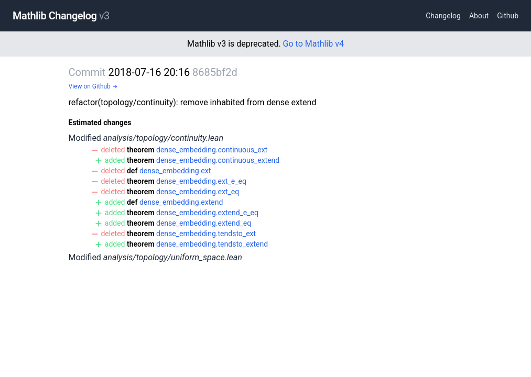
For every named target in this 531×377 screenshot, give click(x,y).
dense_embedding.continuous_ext (211, 150)
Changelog (443, 16)
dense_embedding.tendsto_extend (212, 244)
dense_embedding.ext (175, 171)
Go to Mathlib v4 (313, 44)
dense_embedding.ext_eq (197, 191)
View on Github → (93, 86)
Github (507, 16)
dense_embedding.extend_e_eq (207, 212)
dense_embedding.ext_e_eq (201, 181)
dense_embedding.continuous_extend (217, 160)
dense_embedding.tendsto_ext (206, 233)
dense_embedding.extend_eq (203, 223)
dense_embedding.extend (181, 202)
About (479, 16)
